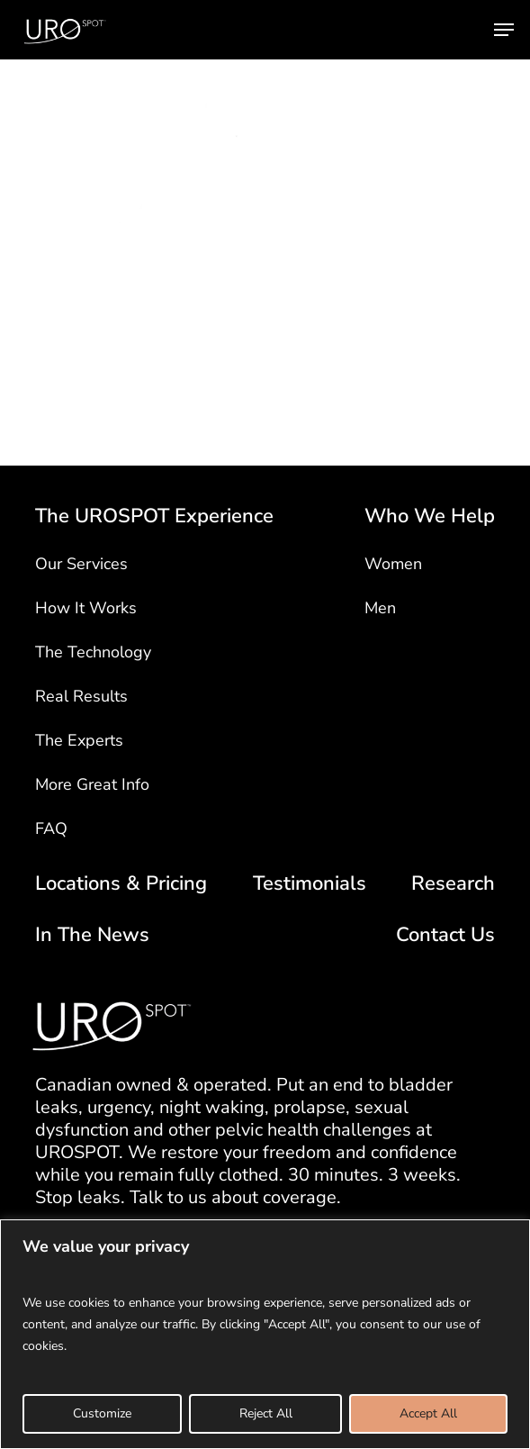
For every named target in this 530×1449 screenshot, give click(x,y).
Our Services (81, 564)
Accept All (428, 1413)
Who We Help (429, 516)
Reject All (265, 1413)
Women (393, 564)
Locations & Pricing (121, 884)
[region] (265, 1334)
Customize (102, 1413)
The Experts (79, 740)
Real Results (81, 696)
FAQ (51, 828)
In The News (92, 935)
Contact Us (445, 935)
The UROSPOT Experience (154, 516)
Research (453, 884)
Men (380, 608)
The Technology (93, 652)
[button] (504, 30)
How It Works (86, 608)
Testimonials (309, 884)
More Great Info (92, 784)
